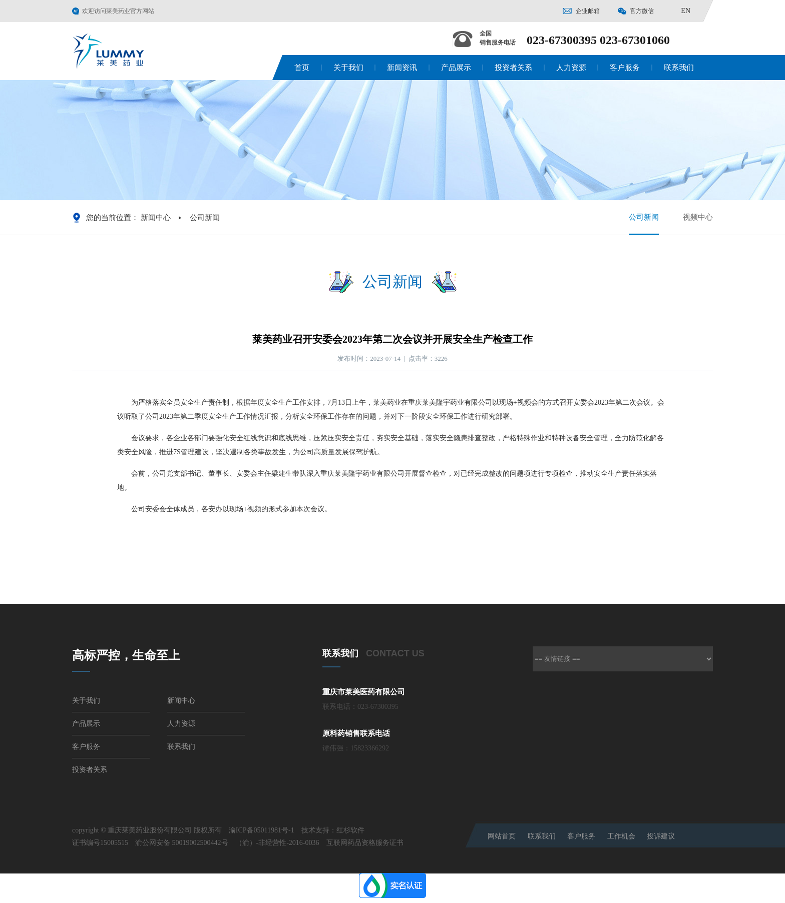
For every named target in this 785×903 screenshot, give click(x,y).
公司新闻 (644, 223)
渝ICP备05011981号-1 (261, 830)
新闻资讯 (402, 68)
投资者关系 (513, 68)
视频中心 (698, 217)
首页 (301, 68)
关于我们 (348, 68)
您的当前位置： (112, 218)
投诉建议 (661, 836)
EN (685, 11)
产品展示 (456, 68)
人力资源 (571, 68)
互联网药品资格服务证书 (365, 842)
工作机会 (621, 836)
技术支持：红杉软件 (332, 830)
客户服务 (625, 68)
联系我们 (679, 68)
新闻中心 (156, 218)
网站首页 (502, 836)
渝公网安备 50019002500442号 (181, 842)
